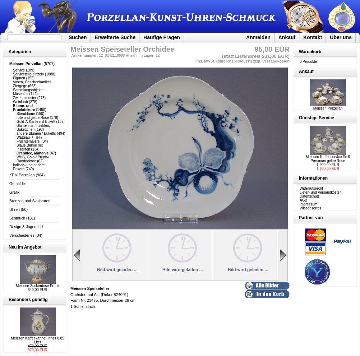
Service (19, 70)
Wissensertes (310, 208)
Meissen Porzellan (328, 106)
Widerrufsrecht (311, 188)
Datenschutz (310, 196)
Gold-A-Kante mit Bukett (36, 122)
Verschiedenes (21, 235)
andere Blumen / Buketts (36, 133)
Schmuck (17, 218)
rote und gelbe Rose (33, 118)
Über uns (341, 37)
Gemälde (17, 183)
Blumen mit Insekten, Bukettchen (33, 127)
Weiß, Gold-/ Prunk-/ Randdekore (33, 159)
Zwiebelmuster (24, 98)
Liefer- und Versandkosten (321, 192)
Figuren (19, 78)
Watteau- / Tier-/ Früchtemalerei (29, 139)
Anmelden (258, 37)
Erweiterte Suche (115, 37)
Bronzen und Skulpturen (29, 201)
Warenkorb (310, 51)
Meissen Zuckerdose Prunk (37, 286)
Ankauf (286, 37)
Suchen (78, 37)
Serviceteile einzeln (28, 74)
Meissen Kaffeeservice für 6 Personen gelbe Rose (328, 159)
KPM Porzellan (21, 175)
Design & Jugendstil (26, 227)
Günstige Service (316, 117)
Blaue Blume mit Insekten (30, 147)
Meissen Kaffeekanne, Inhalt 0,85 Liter (37, 340)
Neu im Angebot (25, 247)
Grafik (14, 192)
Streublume (26, 114)
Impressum (308, 204)
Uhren (14, 209)
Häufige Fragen (161, 37)
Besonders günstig (28, 299)
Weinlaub (20, 102)
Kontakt (312, 37)
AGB (303, 200)
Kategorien (20, 51)
